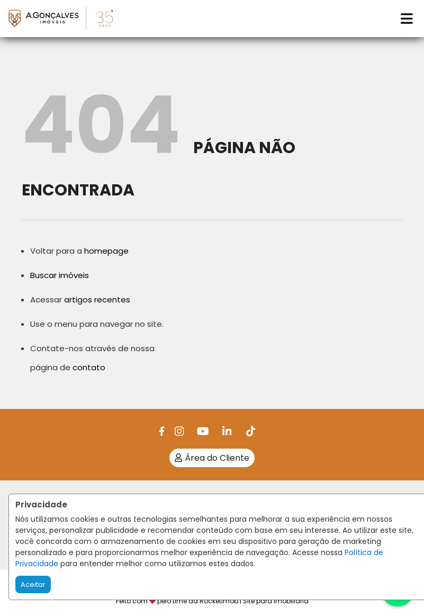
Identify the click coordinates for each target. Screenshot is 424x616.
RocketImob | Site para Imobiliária (254, 600)
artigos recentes (97, 299)
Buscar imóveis (59, 275)
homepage (106, 250)
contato (89, 367)
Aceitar (33, 584)
